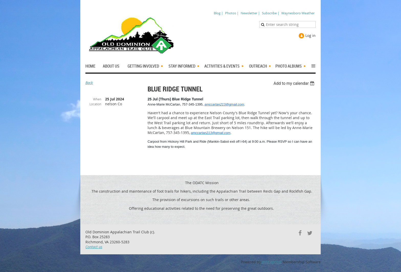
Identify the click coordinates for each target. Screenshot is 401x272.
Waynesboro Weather (298, 13)
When (97, 99)
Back (89, 82)
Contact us (93, 246)
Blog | (218, 13)
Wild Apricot (272, 261)
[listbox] (294, 83)
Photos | (232, 13)
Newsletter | (250, 13)
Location (95, 104)
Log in (310, 35)
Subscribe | (270, 13)
